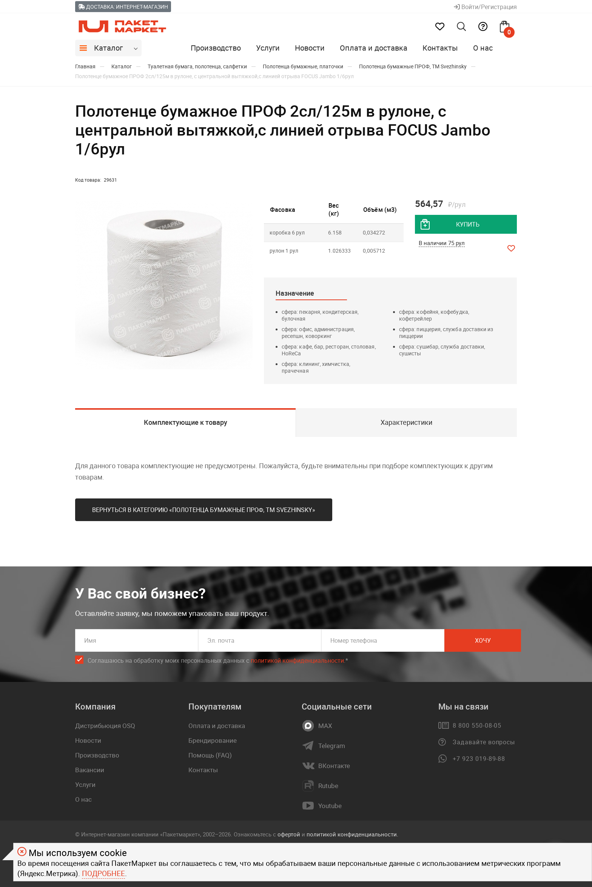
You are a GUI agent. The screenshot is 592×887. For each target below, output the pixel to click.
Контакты (440, 48)
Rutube (328, 786)
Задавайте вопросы (484, 742)
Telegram (331, 746)
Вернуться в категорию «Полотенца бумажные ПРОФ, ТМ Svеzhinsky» (203, 510)
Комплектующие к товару (185, 422)
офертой (289, 834)
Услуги (268, 48)
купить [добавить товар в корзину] (467, 224)
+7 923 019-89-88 (479, 758)
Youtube (330, 806)
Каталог (108, 48)
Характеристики (406, 422)
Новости (310, 48)
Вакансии (89, 769)
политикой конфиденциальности (297, 660)
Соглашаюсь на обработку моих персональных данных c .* (218, 660)
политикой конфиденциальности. (352, 834)
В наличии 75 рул (442, 243)
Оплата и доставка (373, 48)
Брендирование (212, 740)
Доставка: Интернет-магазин (123, 6)
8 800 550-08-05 (477, 725)
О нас (483, 48)
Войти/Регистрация (485, 7)
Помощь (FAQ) (210, 755)
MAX (325, 726)
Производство (216, 48)
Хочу (483, 640)
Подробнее (103, 873)
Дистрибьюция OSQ (105, 725)
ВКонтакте (334, 766)
